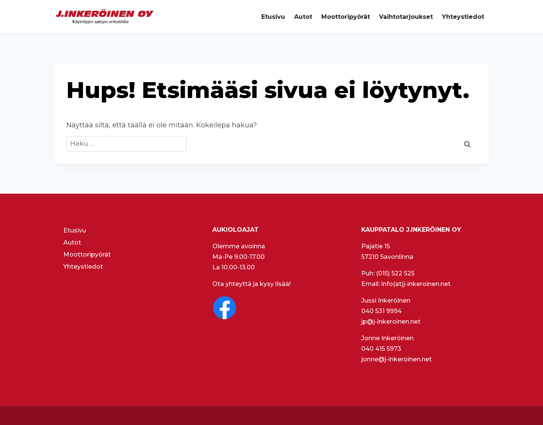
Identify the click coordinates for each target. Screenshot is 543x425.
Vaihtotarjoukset (406, 16)
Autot (303, 16)
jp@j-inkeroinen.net (390, 321)
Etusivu (273, 16)
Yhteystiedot (463, 16)
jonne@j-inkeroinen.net (396, 359)
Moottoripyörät (345, 16)
